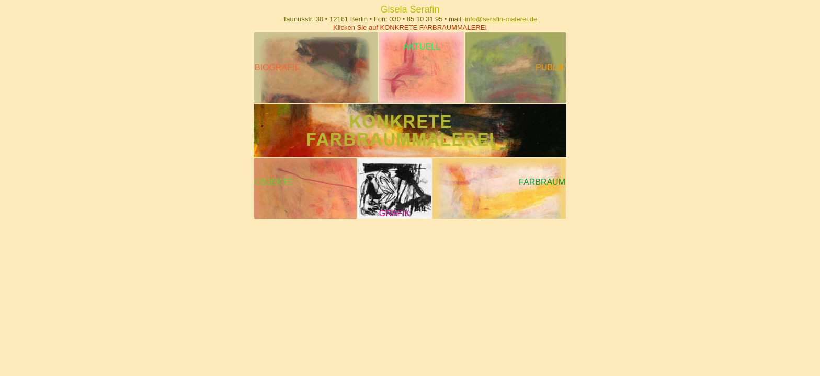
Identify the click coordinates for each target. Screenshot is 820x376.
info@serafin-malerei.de (501, 19)
